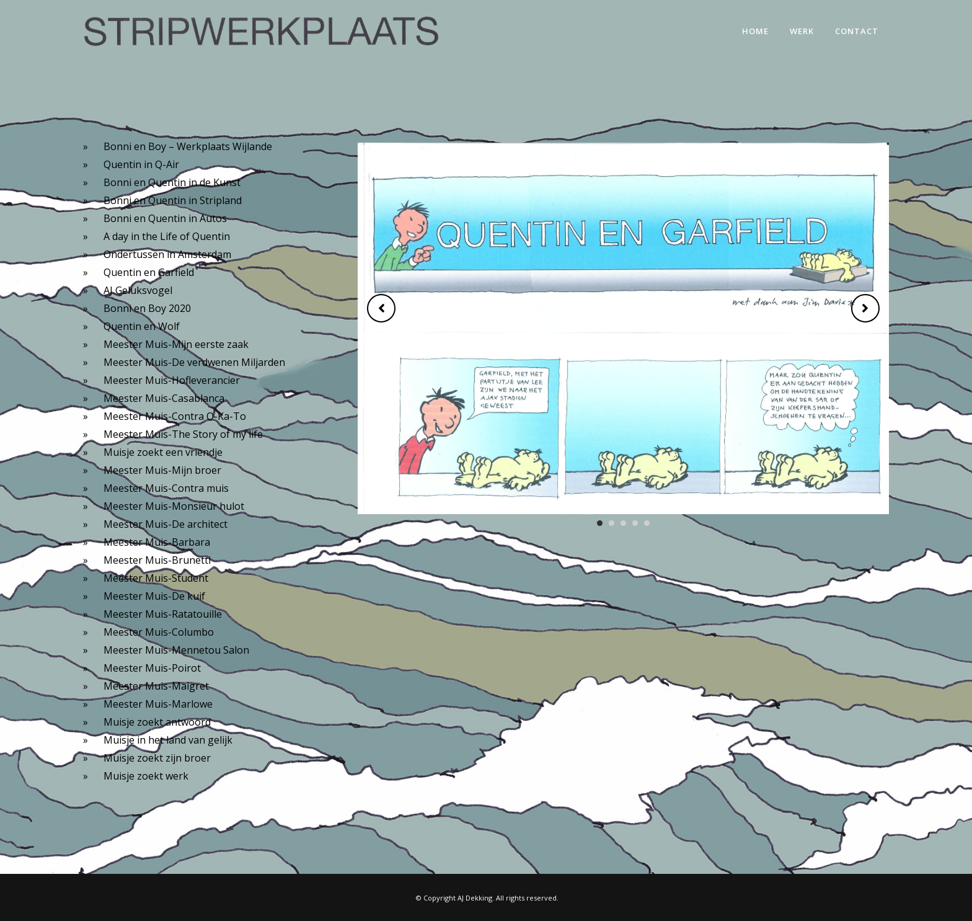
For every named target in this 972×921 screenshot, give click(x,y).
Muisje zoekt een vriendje (163, 452)
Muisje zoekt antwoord (157, 722)
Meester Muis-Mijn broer (162, 470)
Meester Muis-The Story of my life (183, 434)
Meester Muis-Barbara (157, 542)
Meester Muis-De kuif (154, 596)
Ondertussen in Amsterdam (167, 254)
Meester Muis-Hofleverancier (172, 380)
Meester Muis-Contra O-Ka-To (175, 416)
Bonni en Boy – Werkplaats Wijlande (188, 146)
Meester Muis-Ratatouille (163, 614)
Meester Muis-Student (156, 578)
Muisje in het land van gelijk (168, 740)
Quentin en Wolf (142, 326)
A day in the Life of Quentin (167, 236)
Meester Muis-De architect (166, 524)
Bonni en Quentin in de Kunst (172, 182)
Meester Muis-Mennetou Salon (176, 650)
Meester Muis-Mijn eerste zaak (176, 344)
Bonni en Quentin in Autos (165, 218)
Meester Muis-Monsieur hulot (174, 506)
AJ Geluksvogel (138, 290)
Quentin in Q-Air (141, 164)
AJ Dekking (474, 897)
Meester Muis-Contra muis (166, 488)
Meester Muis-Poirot (152, 668)
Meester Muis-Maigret (156, 686)
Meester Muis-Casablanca (164, 398)
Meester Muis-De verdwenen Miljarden (194, 362)
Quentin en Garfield (149, 272)
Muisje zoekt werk (146, 776)
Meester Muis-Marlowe (158, 704)
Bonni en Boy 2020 (147, 308)
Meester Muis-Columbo (159, 632)
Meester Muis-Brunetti (157, 560)
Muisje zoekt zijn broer (157, 758)
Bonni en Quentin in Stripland (173, 200)
